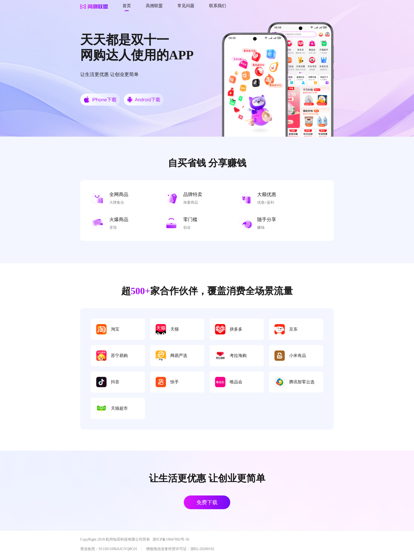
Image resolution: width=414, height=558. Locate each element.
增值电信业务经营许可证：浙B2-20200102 (180, 549)
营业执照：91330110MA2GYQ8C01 (108, 549)
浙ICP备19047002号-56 (171, 539)
